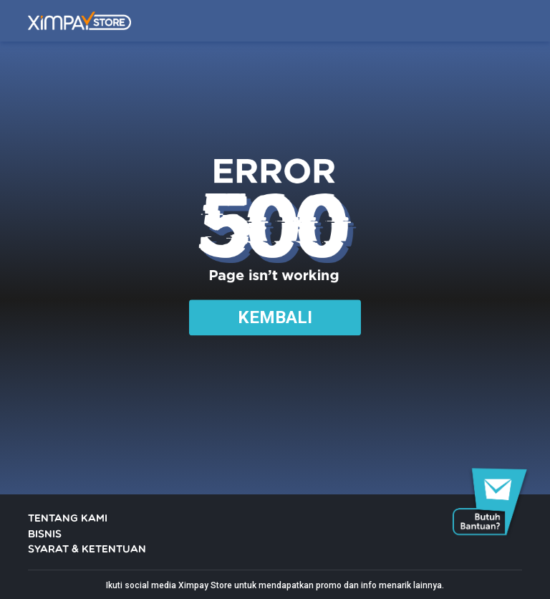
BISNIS (45, 534)
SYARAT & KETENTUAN (87, 550)
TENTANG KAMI (67, 519)
